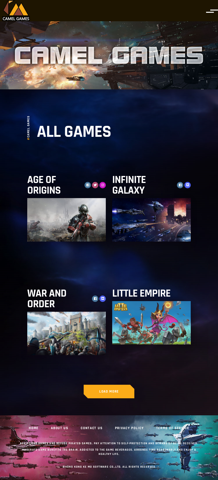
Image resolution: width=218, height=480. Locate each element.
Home (34, 428)
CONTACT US (91, 428)
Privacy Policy (129, 428)
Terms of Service (172, 428)
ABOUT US (59, 428)
